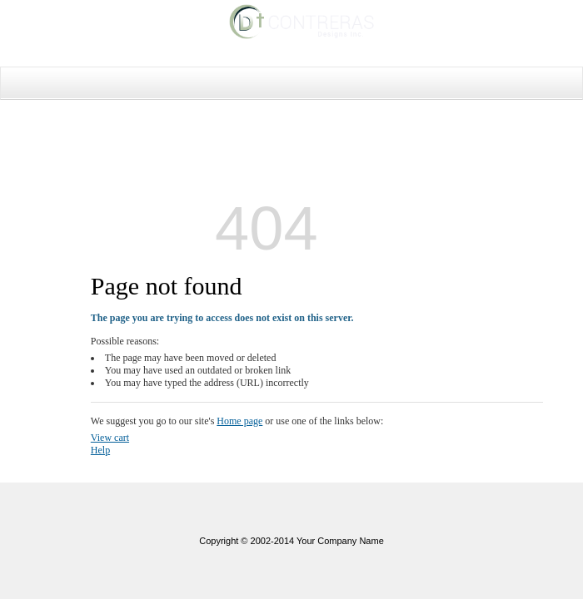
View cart (110, 437)
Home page (239, 421)
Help (100, 450)
